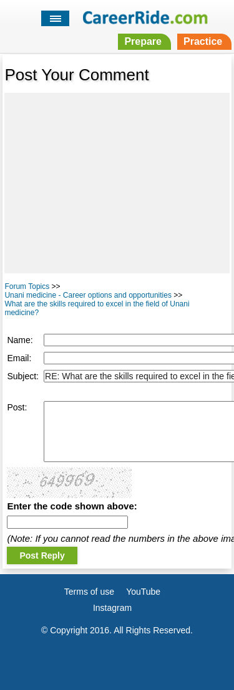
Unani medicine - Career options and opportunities (88, 295)
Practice (202, 41)
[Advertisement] (116, 183)
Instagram (112, 608)
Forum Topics (26, 286)
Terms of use (89, 592)
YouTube (143, 592)
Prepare (143, 41)
